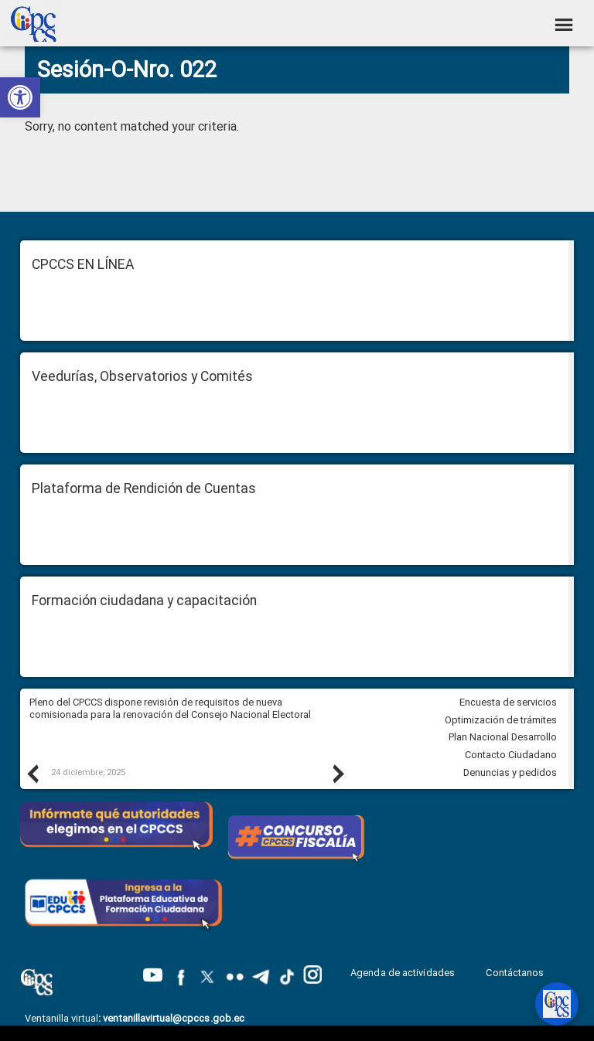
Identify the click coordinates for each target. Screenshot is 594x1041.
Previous (31, 773)
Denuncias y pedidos (510, 772)
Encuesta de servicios (508, 702)
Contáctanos (516, 972)
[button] (20, 97)
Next (337, 773)
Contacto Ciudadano (511, 754)
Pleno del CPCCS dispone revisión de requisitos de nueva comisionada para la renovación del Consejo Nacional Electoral (170, 708)
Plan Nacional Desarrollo (503, 737)
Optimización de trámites (501, 720)
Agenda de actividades (402, 972)
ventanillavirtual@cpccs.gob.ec (173, 1018)
